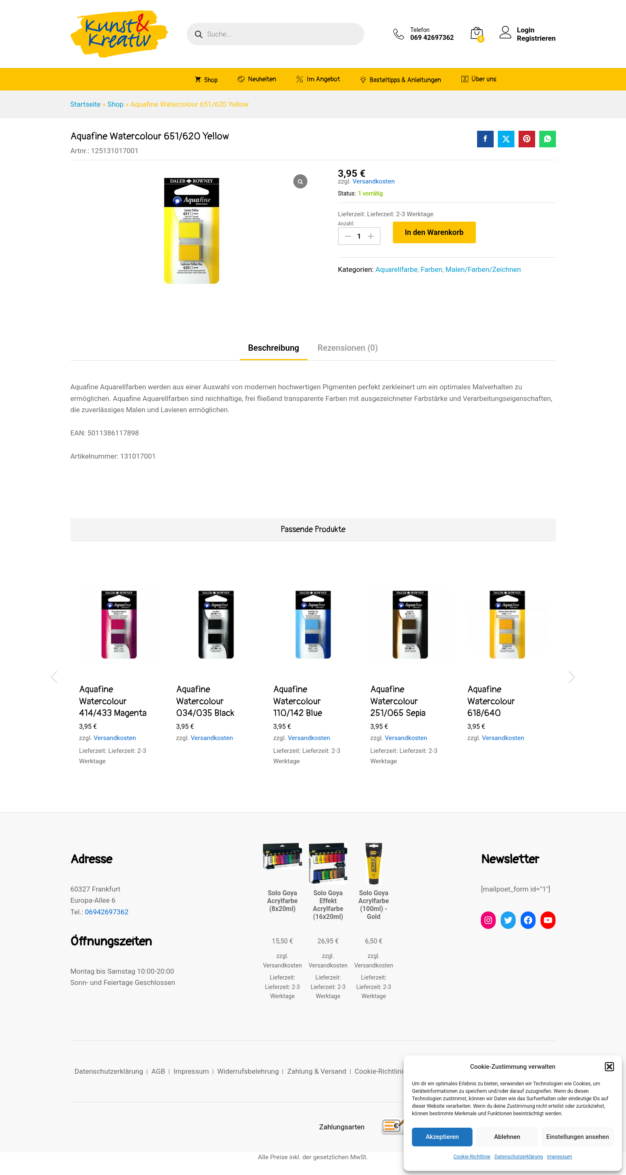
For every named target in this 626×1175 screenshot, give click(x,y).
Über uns (479, 79)
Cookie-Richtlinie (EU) (388, 1071)
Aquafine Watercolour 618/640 (491, 701)
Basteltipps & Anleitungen (400, 79)
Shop (206, 79)
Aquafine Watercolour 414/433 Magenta (113, 701)
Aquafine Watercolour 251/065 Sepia (398, 701)
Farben (431, 269)
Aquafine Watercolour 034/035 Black (205, 701)
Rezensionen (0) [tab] (347, 348)
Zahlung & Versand (316, 1071)
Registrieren (536, 38)
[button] (609, 1067)
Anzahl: (346, 223)
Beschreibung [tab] (273, 348)
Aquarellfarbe (396, 269)
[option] (119, 675)
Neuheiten (257, 79)
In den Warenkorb (434, 232)
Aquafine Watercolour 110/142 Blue (297, 701)
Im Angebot (318, 79)
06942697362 (107, 912)
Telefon (420, 30)
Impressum (559, 1157)
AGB (158, 1071)
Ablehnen (507, 1137)
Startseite (86, 104)
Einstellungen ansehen (577, 1137)
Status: (347, 193)
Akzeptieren (442, 1137)
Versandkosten (374, 181)
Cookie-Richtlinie (471, 1157)
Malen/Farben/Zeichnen (483, 269)
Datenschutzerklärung (518, 1157)
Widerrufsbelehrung (248, 1071)
